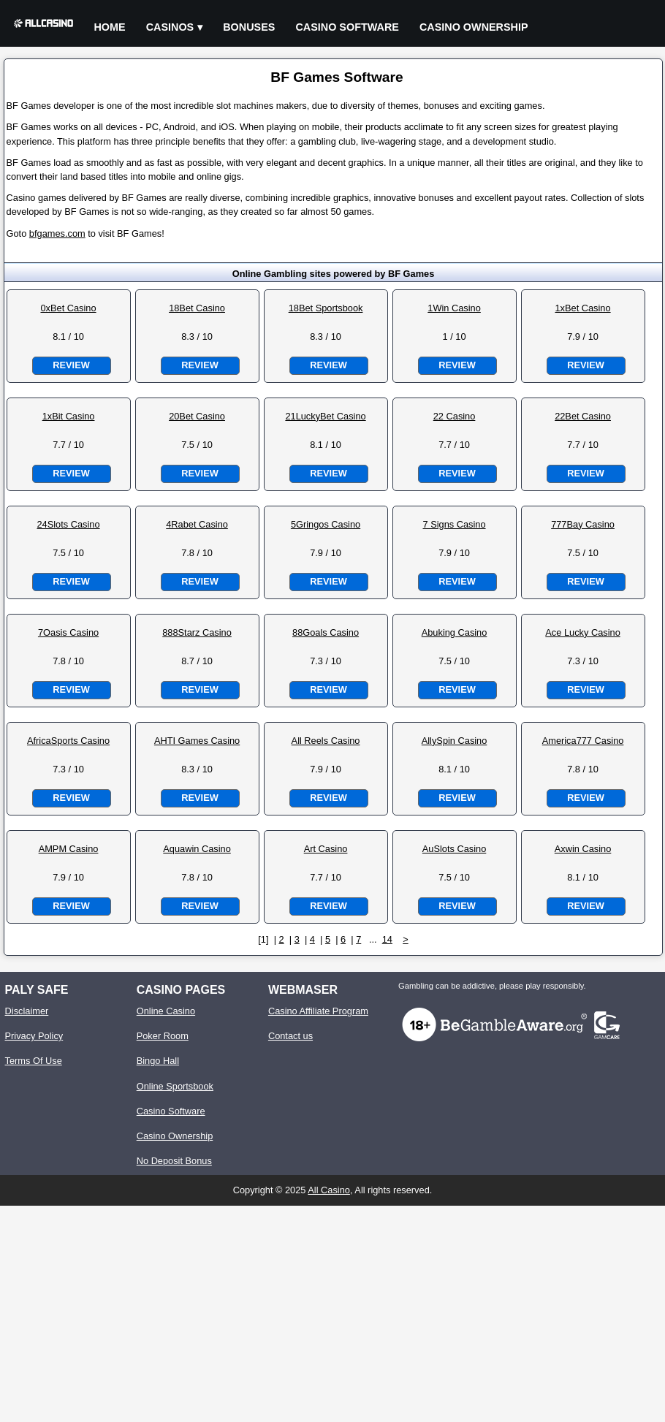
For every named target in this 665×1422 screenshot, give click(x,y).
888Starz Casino (197, 632)
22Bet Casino (583, 416)
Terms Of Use (33, 1060)
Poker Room (163, 1035)
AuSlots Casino (454, 848)
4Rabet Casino (197, 524)
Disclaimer (27, 1010)
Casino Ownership (473, 27)
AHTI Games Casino (197, 740)
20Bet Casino (197, 416)
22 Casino (454, 416)
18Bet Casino (197, 308)
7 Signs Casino (454, 524)
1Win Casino (454, 308)
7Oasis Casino (68, 632)
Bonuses (249, 27)
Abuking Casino (454, 632)
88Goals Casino (325, 632)
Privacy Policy (34, 1035)
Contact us (290, 1035)
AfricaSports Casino (68, 740)
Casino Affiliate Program (318, 1010)
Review (71, 365)
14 (387, 939)
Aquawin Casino (196, 848)
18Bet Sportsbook (326, 308)
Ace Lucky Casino (582, 632)
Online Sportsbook (175, 1086)
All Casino (329, 1190)
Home (109, 27)
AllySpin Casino (454, 740)
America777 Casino (583, 740)
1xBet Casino (582, 308)
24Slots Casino (68, 524)
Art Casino (326, 848)
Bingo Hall (158, 1060)
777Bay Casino (583, 524)
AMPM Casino (69, 848)
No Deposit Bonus (174, 1160)
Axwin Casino (583, 848)
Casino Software (347, 27)
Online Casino (166, 1010)
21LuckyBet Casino (325, 416)
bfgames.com (57, 233)
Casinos (170, 27)
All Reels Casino (326, 740)
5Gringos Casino (325, 524)
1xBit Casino (68, 416)
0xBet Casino (68, 308)
